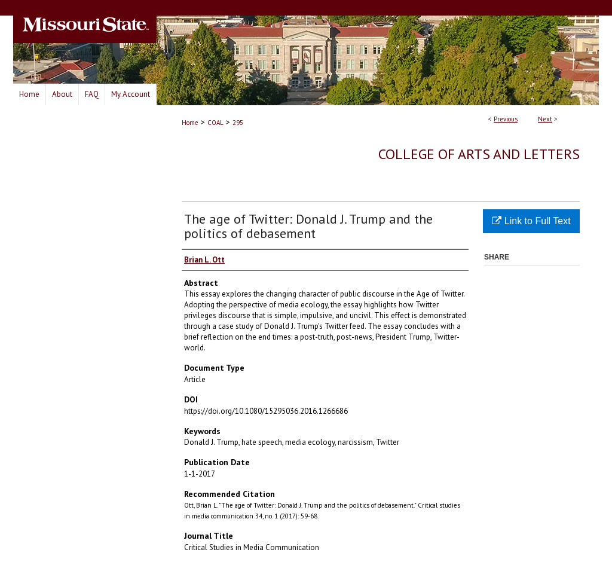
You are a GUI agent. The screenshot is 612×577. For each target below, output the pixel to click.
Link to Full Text (531, 221)
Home (190, 122)
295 (237, 122)
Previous (506, 119)
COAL (215, 122)
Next (545, 119)
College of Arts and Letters (479, 154)
